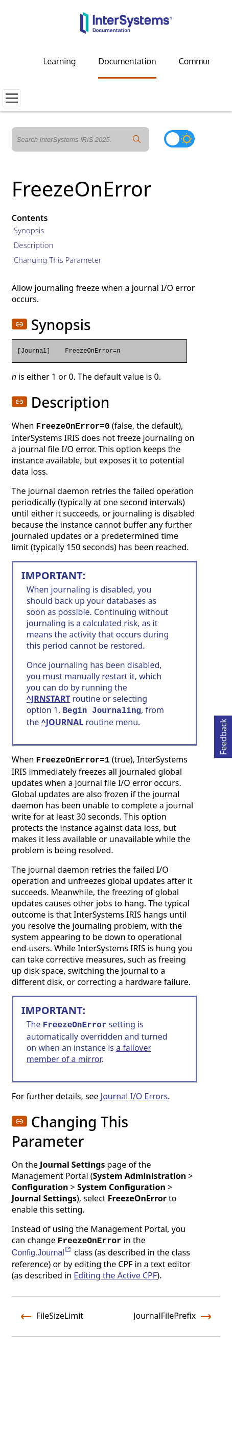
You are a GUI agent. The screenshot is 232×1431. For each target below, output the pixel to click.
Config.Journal (42, 1252)
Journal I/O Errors (134, 1096)
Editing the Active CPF (115, 1275)
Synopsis (29, 230)
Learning (59, 61)
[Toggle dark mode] (179, 138)
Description (34, 245)
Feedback (223, 735)
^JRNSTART (49, 698)
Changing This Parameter (58, 260)
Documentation (127, 61)
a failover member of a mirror (89, 1053)
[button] (19, 324)
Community (200, 61)
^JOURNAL (62, 722)
